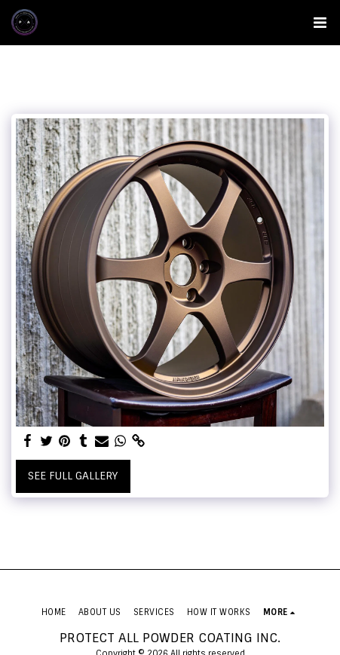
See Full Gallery (73, 475)
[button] (319, 22)
